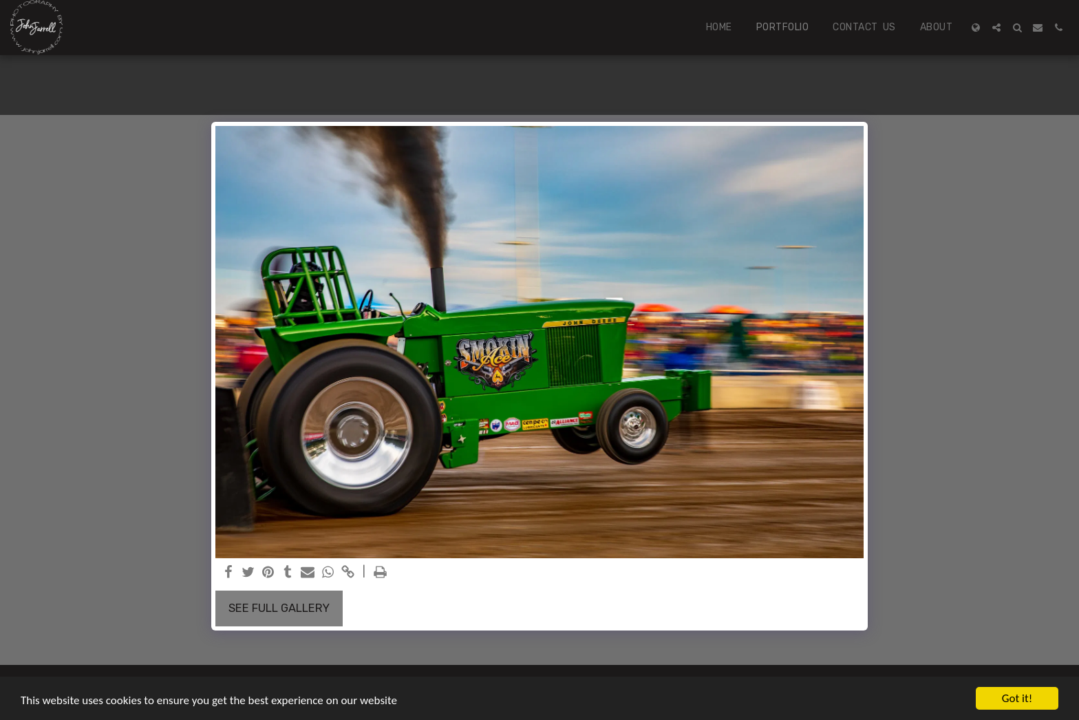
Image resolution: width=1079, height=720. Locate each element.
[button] (996, 27)
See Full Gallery (279, 608)
